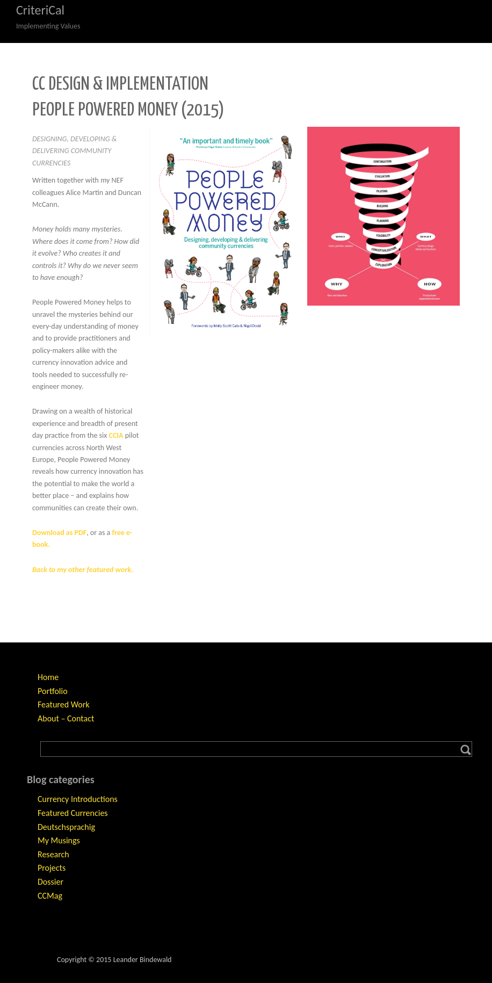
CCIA (115, 435)
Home (48, 677)
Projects (52, 868)
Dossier (50, 882)
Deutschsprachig (66, 827)
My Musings (59, 840)
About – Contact (66, 718)
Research (53, 854)
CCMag (50, 896)
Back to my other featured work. (82, 569)
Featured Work (64, 704)
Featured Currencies (73, 813)
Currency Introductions (78, 799)
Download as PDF (59, 532)
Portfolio (53, 691)
